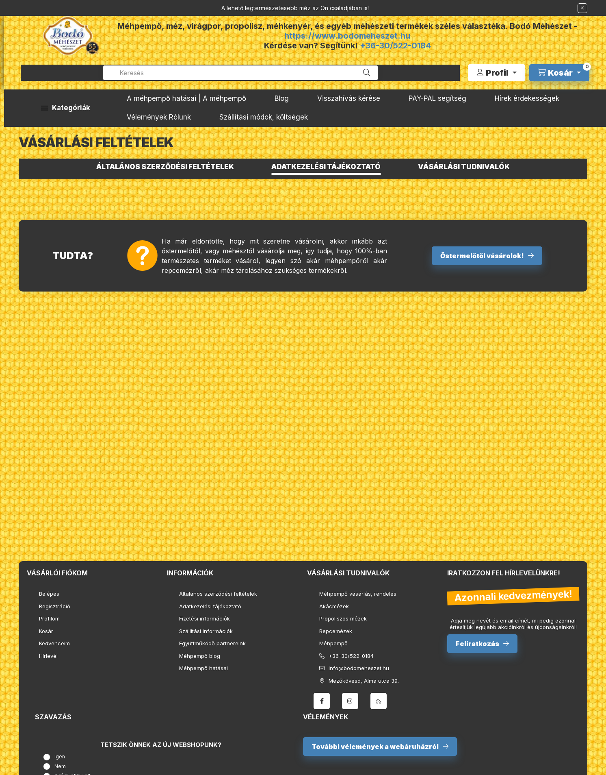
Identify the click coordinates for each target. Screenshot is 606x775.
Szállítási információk (206, 631)
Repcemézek (335, 631)
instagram (350, 701)
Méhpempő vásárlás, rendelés (357, 593)
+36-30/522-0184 (395, 45)
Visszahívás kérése (348, 98)
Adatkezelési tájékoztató (210, 606)
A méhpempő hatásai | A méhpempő (186, 98)
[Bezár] (582, 8)
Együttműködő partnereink (212, 643)
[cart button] (559, 72)
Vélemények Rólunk (159, 117)
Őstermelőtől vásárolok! (482, 256)
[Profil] (496, 72)
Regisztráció (54, 606)
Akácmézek (334, 606)
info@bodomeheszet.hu (359, 668)
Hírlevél (48, 656)
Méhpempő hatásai (203, 668)
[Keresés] (367, 73)
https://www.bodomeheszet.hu (347, 36)
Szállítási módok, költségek (263, 117)
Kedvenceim (54, 643)
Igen (59, 756)
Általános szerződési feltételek (218, 593)
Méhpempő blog (199, 656)
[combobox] (240, 73)
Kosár (46, 631)
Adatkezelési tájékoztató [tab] (326, 167)
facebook (322, 701)
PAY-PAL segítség (437, 98)
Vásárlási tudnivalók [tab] (464, 167)
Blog (282, 98)
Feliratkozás (477, 644)
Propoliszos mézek (343, 618)
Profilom (49, 618)
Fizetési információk (204, 618)
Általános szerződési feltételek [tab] (165, 167)
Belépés (49, 593)
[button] (65, 108)
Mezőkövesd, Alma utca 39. (364, 680)
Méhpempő (333, 643)
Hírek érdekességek (527, 98)
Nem (60, 766)
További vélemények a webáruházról (375, 746)
